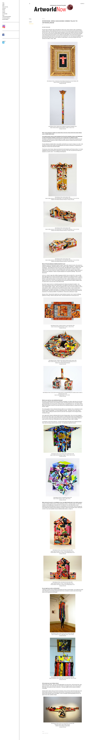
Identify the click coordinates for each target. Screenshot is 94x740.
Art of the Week (4, 13)
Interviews (31, 23)
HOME (3, 4)
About (3, 5)
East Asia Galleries (5, 19)
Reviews (3, 9)
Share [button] (30, 18)
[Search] (82, 3)
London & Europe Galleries (6, 16)
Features (3, 12)
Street (3, 15)
